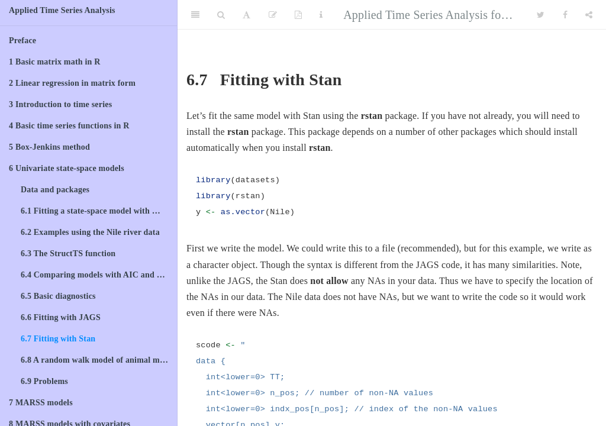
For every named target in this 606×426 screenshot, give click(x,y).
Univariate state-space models (66, 168)
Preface (22, 40)
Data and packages (55, 189)
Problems (44, 381)
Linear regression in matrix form (72, 83)
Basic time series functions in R (69, 125)
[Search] (221, 15)
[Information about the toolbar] (321, 15)
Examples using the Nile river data (90, 232)
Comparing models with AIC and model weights (99, 274)
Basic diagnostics (58, 296)
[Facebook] (565, 15)
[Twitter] (540, 15)
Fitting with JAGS (61, 317)
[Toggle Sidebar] (195, 15)
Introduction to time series (60, 104)
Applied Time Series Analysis (62, 10)
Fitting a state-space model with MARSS (99, 210)
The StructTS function (68, 253)
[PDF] (298, 15)
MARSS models (41, 402)
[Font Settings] (246, 15)
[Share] (588, 15)
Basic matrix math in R (55, 61)
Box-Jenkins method (49, 147)
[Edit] (273, 15)
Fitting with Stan (58, 338)
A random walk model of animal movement (99, 360)
